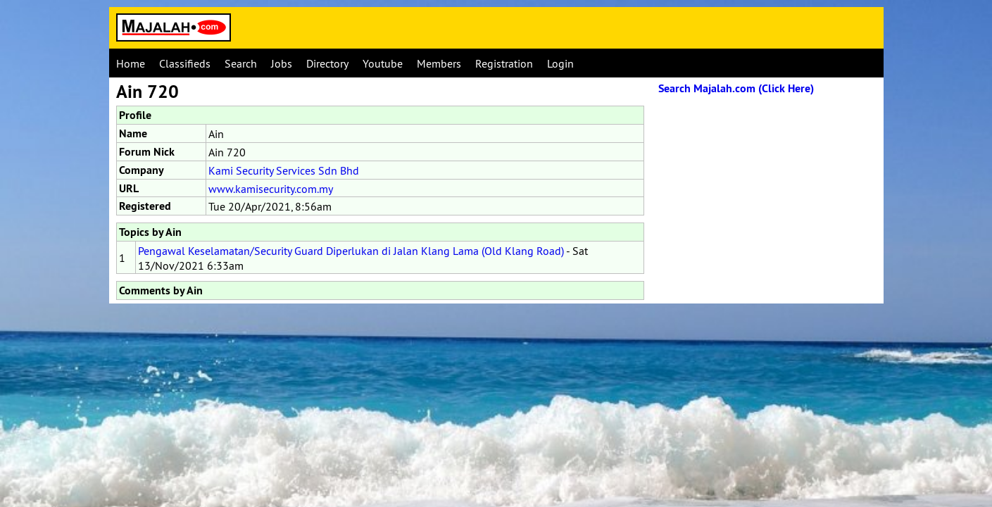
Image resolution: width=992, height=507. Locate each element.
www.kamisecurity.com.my (270, 189)
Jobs (281, 63)
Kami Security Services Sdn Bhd (283, 170)
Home (130, 63)
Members (439, 63)
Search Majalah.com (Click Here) (736, 88)
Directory (327, 63)
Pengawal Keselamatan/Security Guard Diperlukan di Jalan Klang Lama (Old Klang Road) (351, 251)
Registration (504, 63)
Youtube (383, 63)
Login (560, 63)
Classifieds (185, 63)
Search (241, 63)
